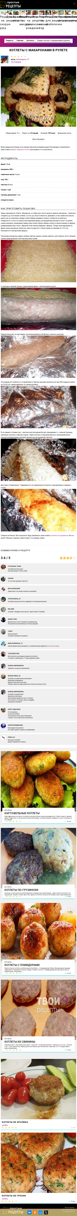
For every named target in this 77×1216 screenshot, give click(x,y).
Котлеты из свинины (19, 1041)
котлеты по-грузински (59, 535)
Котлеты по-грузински (21, 889)
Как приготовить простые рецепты (10, 4)
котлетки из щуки (53, 646)
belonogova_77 (22, 59)
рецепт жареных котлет (20, 150)
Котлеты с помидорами (22, 965)
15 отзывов (16, 62)
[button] (74, 3)
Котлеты (8, 810)
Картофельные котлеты (22, 813)
